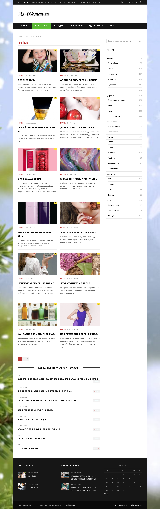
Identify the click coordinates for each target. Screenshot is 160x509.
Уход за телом (113, 169)
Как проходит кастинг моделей (35, 410)
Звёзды (58, 26)
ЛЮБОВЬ (76, 26)
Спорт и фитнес (114, 116)
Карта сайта (124, 505)
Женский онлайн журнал (41, 505)
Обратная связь (136, 505)
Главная (72, 505)
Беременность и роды (116, 100)
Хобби (110, 90)
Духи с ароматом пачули (31, 439)
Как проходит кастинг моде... (79, 334)
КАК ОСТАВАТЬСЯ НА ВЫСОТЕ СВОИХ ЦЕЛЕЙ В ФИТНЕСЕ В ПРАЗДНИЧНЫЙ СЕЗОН (66, 2)
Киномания (112, 74)
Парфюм (21, 75)
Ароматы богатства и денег (78, 80)
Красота (40, 26)
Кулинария (112, 79)
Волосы (111, 142)
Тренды (111, 216)
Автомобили (113, 63)
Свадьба (111, 184)
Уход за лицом (113, 163)
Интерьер (111, 68)
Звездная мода (113, 205)
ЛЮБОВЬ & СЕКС (113, 174)
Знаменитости (111, 122)
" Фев (106, 494)
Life (111, 26)
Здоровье (95, 26)
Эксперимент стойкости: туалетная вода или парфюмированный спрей (58, 379)
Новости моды (113, 210)
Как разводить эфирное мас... (37, 334)
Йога (110, 111)
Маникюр (111, 152)
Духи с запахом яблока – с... (78, 127)
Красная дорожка (114, 126)
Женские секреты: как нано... (79, 232)
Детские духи (26, 80)
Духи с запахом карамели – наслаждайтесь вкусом (47, 401)
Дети (110, 179)
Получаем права (34, 487)
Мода (24, 26)
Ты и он (111, 195)
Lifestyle (109, 59)
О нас (115, 505)
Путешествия (113, 85)
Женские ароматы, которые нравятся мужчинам (45, 391)
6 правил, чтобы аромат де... (79, 179)
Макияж (111, 147)
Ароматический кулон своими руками (39, 429)
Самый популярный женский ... (36, 129)
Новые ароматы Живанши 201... (34, 234)
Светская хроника (115, 132)
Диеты (110, 106)
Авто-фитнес (33, 476)
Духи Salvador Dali (30, 179)
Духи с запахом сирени (75, 283)
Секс (110, 189)
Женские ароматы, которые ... (37, 283)
